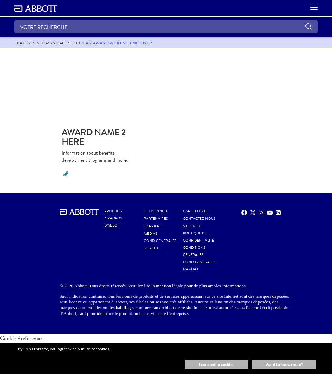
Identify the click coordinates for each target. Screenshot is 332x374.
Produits (113, 211)
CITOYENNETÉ (156, 211)
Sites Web (191, 226)
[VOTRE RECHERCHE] (166, 26)
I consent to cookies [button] (216, 364)
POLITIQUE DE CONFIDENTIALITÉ (198, 237)
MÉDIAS (150, 233)
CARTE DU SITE (195, 211)
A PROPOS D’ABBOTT (113, 222)
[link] (24, 43)
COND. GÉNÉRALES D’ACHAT (199, 265)
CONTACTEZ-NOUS (199, 218)
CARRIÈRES (153, 226)
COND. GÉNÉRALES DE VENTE (160, 244)
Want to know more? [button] (284, 364)
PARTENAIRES (156, 218)
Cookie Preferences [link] (22, 338)
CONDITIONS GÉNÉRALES (194, 251)
